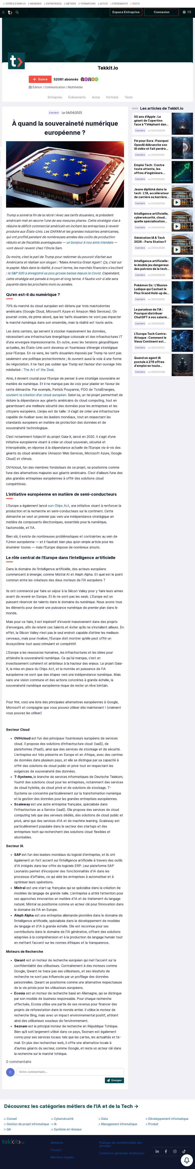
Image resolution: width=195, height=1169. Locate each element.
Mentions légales (62, 1157)
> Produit (152, 1124)
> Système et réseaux (66, 1129)
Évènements (77, 97)
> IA (53, 1124)
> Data (103, 1118)
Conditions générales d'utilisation (121, 1153)
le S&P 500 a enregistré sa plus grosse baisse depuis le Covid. (54, 273)
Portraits (112, 97)
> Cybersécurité (62, 1118)
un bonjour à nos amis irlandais (90, 242)
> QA (7, 1129)
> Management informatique (118, 1124)
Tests (129, 97)
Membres (57, 1142)
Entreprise (55, 97)
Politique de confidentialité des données (120, 1144)
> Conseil (10, 1118)
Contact (56, 1150)
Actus (96, 97)
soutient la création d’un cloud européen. (37, 395)
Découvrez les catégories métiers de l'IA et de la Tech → (71, 1106)
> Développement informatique (167, 1118)
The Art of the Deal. (38, 370)
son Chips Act (58, 506)
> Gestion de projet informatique (26, 1124)
